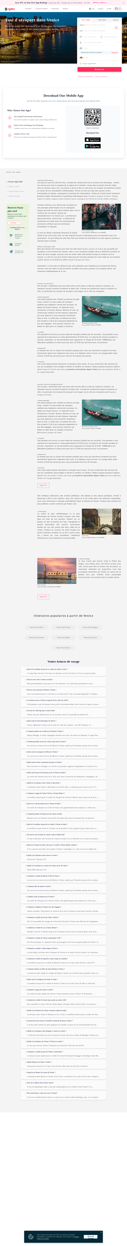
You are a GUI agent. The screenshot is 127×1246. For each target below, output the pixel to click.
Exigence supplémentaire (88, 64)
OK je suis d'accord (90, 1237)
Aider (92, 9)
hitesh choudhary (91, 233)
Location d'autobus (41, 8)
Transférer (28, 8)
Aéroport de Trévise (86, 199)
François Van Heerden (48, 587)
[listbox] (100, 9)
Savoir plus (14, 223)
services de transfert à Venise (52, 476)
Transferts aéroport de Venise (99, 196)
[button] (82, 58)
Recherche (99, 70)
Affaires (65, 8)
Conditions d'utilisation (100, 77)
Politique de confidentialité (85, 77)
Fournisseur (55, 8)
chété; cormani (91, 325)
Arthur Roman (90, 538)
